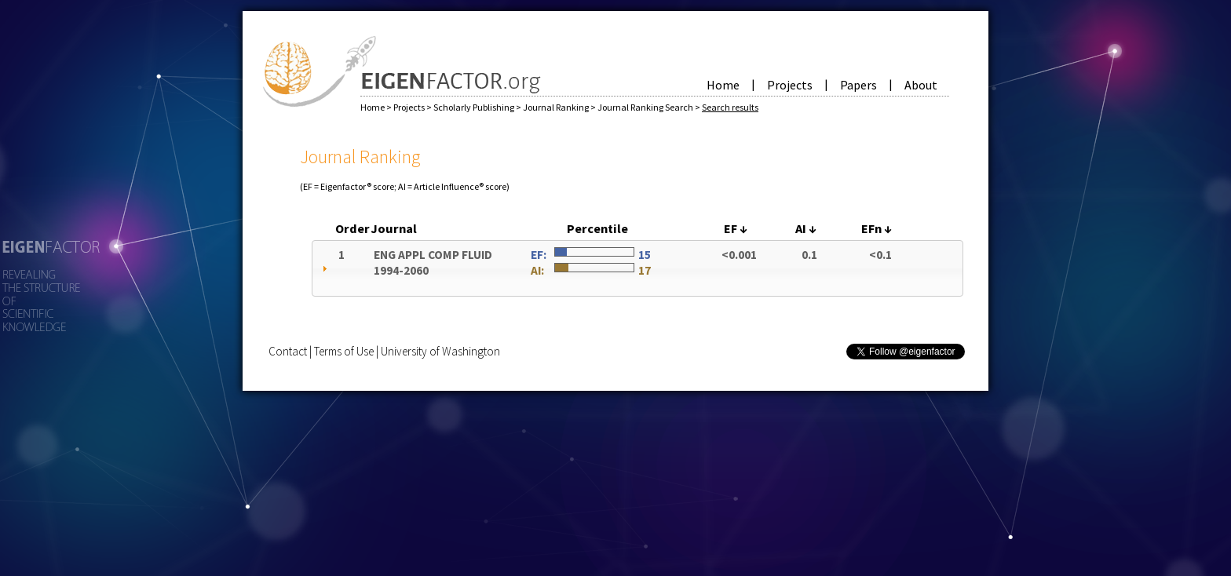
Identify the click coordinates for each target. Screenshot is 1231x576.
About (920, 85)
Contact (287, 351)
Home (723, 85)
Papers (858, 85)
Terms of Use (344, 351)
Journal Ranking (556, 107)
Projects (790, 85)
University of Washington (440, 351)
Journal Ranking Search (646, 107)
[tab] (637, 268)
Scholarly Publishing (474, 107)
